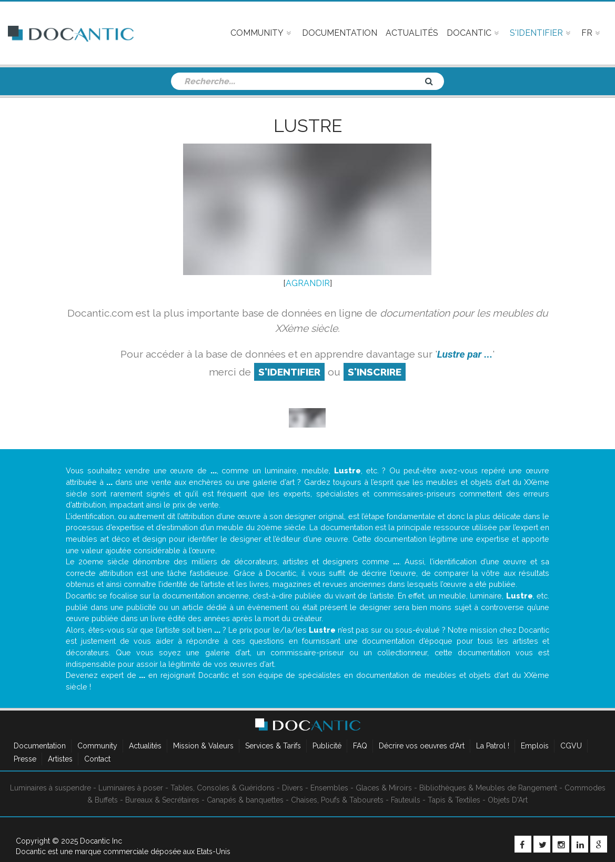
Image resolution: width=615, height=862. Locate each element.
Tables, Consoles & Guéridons (222, 788)
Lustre (308, 125)
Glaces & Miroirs (384, 788)
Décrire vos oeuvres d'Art (422, 746)
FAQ (360, 746)
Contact (97, 759)
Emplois (535, 746)
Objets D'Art (508, 800)
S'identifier (289, 372)
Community (97, 746)
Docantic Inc (101, 841)
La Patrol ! (492, 746)
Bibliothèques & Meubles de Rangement (488, 788)
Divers (292, 788)
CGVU (571, 746)
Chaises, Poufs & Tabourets (337, 800)
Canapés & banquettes (245, 800)
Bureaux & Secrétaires (162, 800)
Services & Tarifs (273, 746)
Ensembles (329, 788)
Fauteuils (405, 800)
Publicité (326, 746)
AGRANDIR (308, 283)
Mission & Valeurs (203, 746)
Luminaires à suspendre (50, 788)
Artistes (60, 759)
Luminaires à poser (130, 788)
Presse (25, 759)
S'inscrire (374, 372)
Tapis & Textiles (454, 800)
